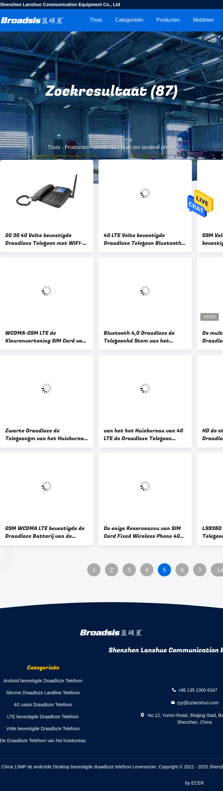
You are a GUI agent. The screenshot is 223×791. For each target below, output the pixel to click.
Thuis (95, 20)
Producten (168, 20)
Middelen (203, 20)
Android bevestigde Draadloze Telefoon (43, 680)
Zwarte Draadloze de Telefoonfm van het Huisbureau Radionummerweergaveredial (46, 434)
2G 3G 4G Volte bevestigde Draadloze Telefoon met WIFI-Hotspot (44, 239)
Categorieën (129, 20)
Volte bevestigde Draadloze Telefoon (43, 728)
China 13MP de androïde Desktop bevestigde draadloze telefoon (66, 766)
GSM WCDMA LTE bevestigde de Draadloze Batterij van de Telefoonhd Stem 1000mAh (45, 532)
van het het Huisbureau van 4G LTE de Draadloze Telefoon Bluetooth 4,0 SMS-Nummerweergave (143, 434)
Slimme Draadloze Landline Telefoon (43, 692)
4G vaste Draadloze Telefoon (43, 704)
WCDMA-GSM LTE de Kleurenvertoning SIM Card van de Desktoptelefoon (45, 337)
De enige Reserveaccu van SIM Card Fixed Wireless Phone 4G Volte (142, 532)
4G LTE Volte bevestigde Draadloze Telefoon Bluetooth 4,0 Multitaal (143, 239)
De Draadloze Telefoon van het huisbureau (43, 740)
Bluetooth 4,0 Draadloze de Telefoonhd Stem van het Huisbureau (139, 337)
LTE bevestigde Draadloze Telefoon (43, 716)
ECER (197, 783)
